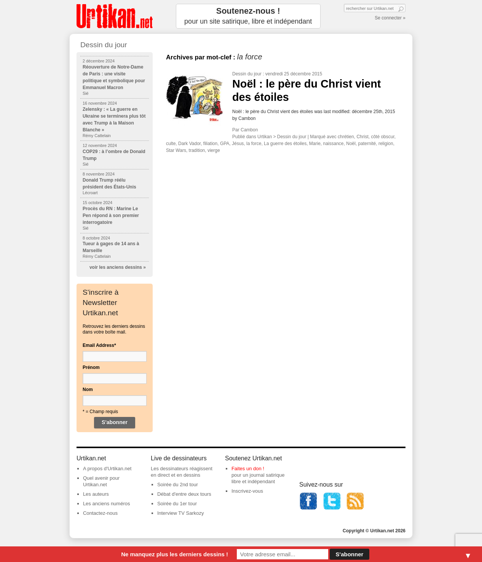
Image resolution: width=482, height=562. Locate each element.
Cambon (249, 130)
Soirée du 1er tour (177, 503)
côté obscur (382, 136)
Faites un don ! (247, 468)
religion (385, 143)
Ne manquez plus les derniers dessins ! (174, 554)
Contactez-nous (100, 513)
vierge (213, 150)
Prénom (91, 367)
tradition (197, 150)
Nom (88, 389)
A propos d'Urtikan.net (107, 468)
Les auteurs (96, 494)
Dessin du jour (247, 74)
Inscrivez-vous (247, 491)
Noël (351, 143)
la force (253, 143)
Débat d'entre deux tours (184, 494)
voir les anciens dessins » (117, 267)
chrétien (346, 136)
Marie (315, 143)
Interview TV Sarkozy (180, 513)
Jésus (238, 143)
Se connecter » (390, 18)
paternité (367, 143)
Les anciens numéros (106, 503)
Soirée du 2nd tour (177, 484)
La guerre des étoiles (285, 143)
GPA (224, 143)
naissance (333, 143)
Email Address (99, 345)
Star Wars (176, 150)
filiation (210, 143)
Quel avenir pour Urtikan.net (101, 481)
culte (171, 143)
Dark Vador (189, 143)
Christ (362, 136)
